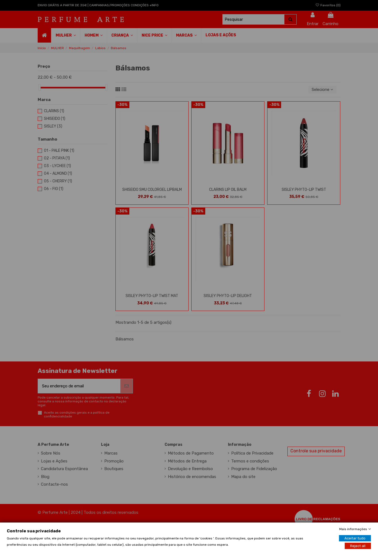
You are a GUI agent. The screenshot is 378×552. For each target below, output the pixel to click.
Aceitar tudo (354, 538)
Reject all (357, 546)
